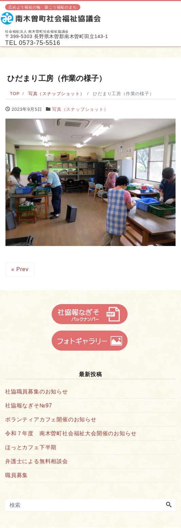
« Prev (20, 269)
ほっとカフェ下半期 (30, 447)
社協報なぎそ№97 (28, 405)
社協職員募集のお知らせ (36, 391)
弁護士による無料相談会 (36, 461)
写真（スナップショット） (80, 109)
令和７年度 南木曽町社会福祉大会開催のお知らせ (70, 433)
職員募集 (16, 475)
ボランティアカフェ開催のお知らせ (51, 419)
